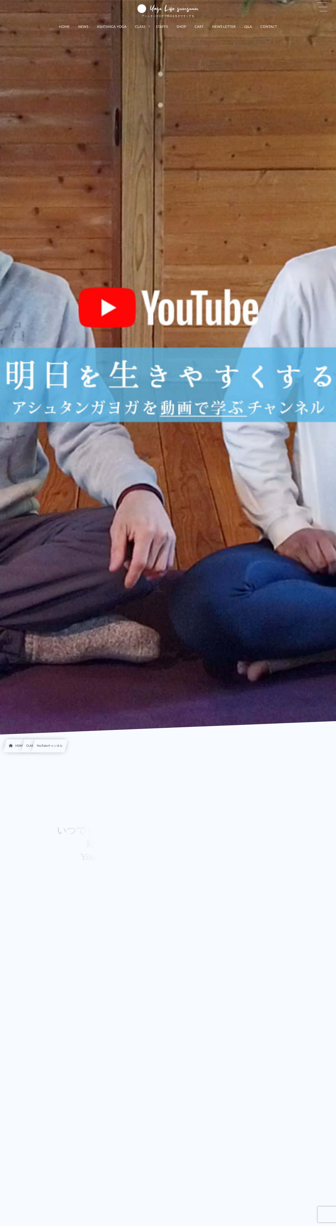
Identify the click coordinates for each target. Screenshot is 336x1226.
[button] (322, 7)
